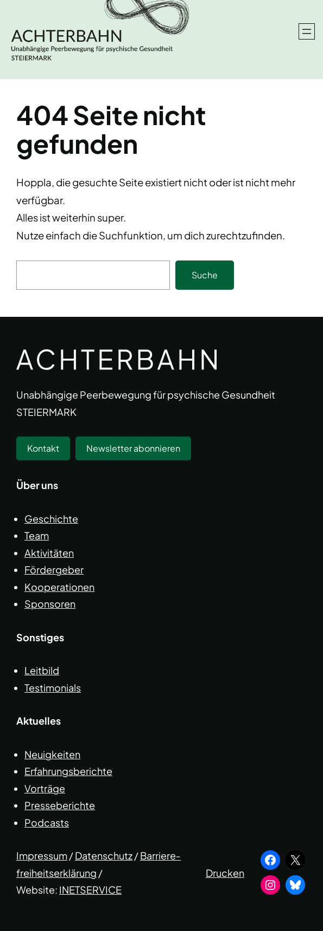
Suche (205, 275)
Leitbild (41, 670)
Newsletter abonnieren (133, 448)
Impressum (41, 855)
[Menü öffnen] (307, 31)
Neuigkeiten (52, 754)
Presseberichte (59, 805)
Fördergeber (54, 569)
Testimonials (52, 687)
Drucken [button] (225, 873)
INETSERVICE (90, 889)
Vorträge (44, 788)
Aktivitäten (49, 552)
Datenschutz (103, 855)
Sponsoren (49, 603)
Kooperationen (59, 587)
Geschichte (51, 518)
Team (36, 535)
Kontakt (43, 448)
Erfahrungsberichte (68, 771)
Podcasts (46, 822)
